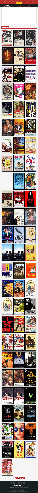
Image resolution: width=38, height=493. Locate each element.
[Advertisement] (19, 16)
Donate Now (19, 2)
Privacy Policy (17, 487)
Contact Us (26, 487)
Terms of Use (12, 487)
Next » (23, 478)
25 (20, 478)
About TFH (21, 487)
